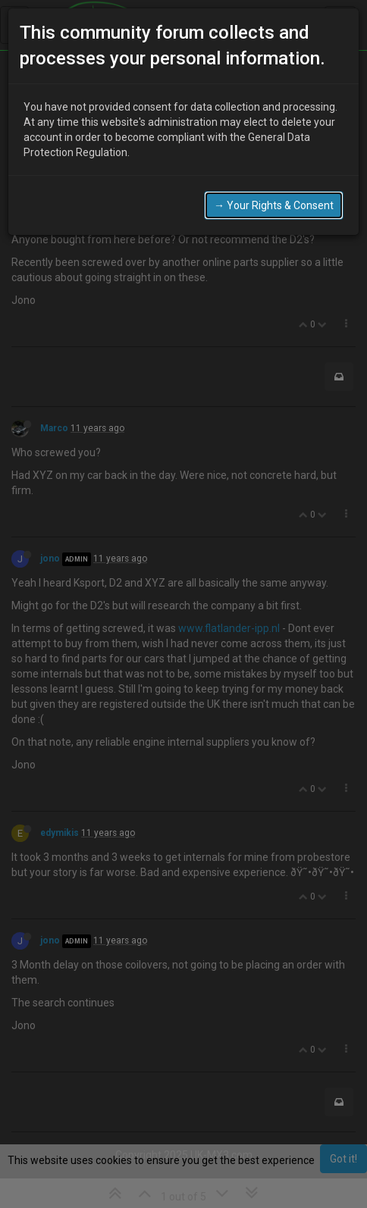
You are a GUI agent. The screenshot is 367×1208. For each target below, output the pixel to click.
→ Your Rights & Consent (274, 205)
